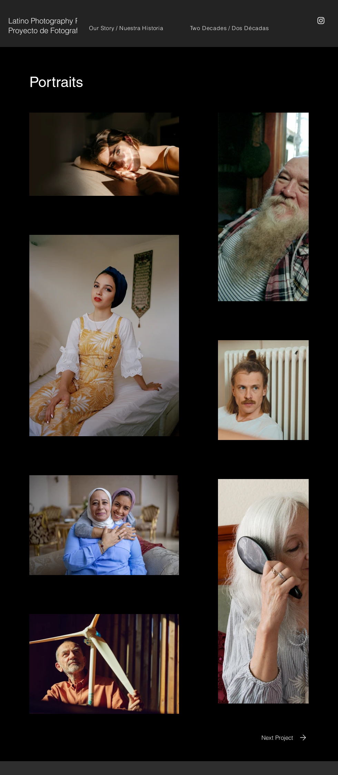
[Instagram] (321, 20)
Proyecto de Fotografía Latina (57, 30)
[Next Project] (285, 737)
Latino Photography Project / (55, 21)
